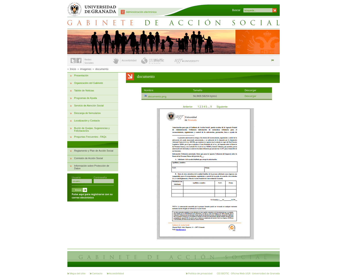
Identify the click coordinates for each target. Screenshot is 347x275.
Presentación (81, 75)
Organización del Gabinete (88, 83)
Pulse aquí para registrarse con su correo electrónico (92, 195)
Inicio (73, 69)
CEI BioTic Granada (157, 60)
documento (101, 69)
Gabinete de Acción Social (173, 22)
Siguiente (222, 106)
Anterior (188, 106)
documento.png (157, 96)
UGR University (187, 62)
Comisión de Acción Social (88, 158)
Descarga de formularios (87, 113)
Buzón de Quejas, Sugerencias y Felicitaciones (92, 129)
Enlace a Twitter (73, 60)
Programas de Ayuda (85, 98)
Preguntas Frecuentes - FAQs (90, 136)
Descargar (250, 96)
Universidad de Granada (90, 7)
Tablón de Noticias (84, 90)
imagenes (85, 69)
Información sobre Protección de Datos (91, 167)
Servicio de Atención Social (89, 105)
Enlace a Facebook (78, 60)
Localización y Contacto (87, 120)
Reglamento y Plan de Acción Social (93, 150)
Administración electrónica (141, 11)
